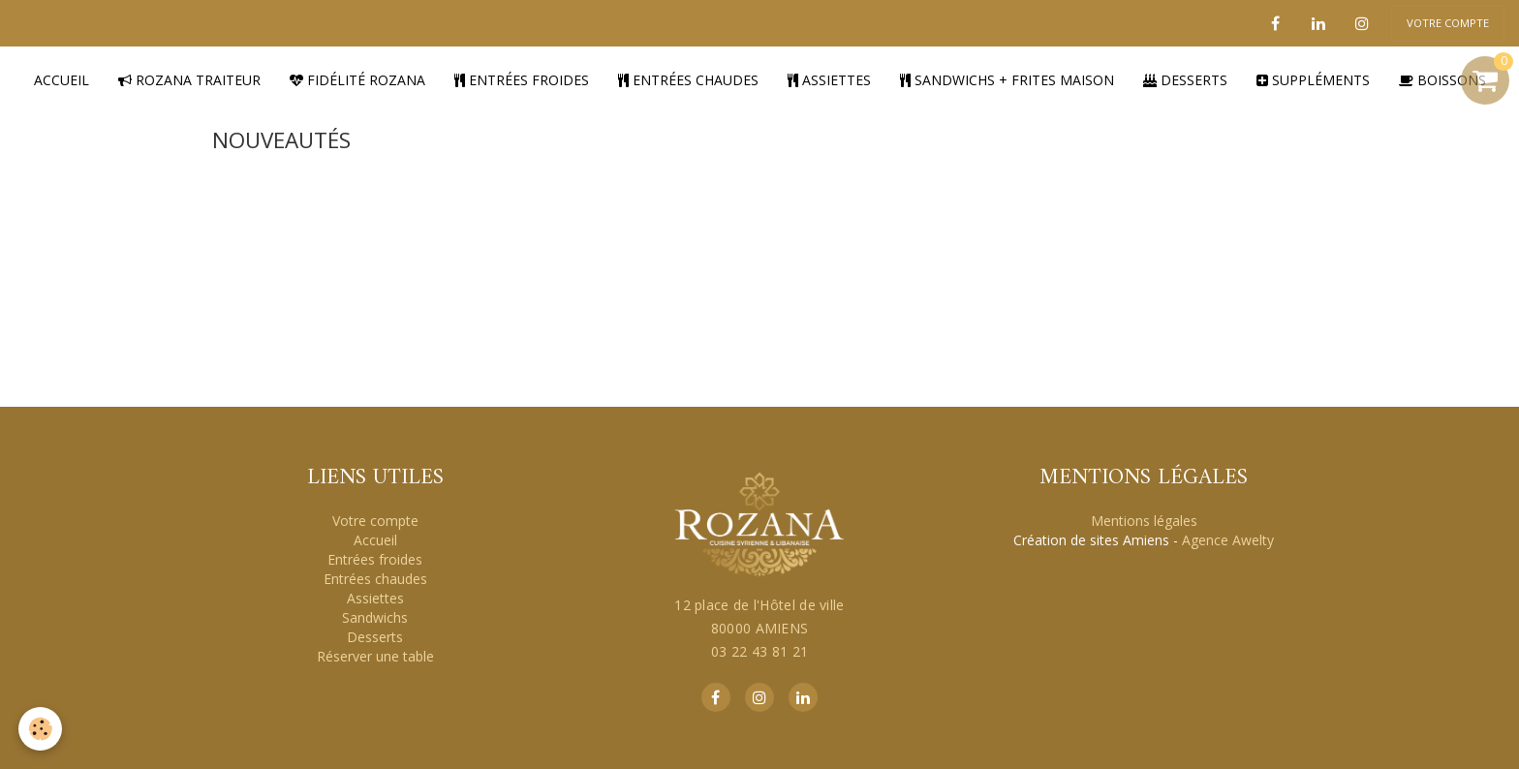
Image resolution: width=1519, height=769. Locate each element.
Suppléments (1313, 79)
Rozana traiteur (189, 79)
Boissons (1442, 79)
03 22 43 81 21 (759, 650)
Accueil (61, 79)
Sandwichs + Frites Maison (1007, 79)
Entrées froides (521, 79)
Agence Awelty (1228, 539)
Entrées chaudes (688, 79)
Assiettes (829, 79)
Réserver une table (375, 655)
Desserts (1185, 79)
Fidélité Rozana (357, 79)
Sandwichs (375, 616)
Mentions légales (1144, 519)
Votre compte (375, 519)
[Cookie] (41, 729)
